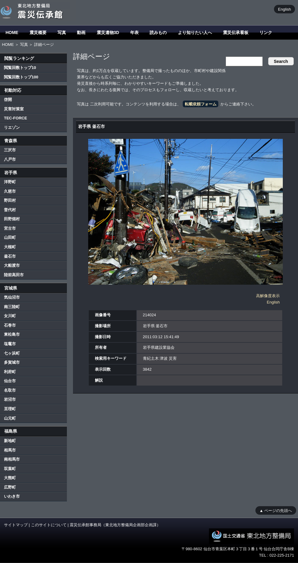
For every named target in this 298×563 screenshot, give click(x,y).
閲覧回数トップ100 (21, 77)
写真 (61, 32)
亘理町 (10, 409)
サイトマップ (16, 525)
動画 (81, 32)
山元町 (10, 418)
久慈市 (10, 191)
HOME (11, 32)
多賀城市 (12, 362)
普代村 (10, 210)
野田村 (10, 200)
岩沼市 (10, 399)
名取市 (10, 390)
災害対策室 (14, 109)
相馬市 (10, 450)
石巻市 (10, 325)
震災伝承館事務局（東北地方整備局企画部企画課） (115, 525)
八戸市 (10, 159)
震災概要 (38, 32)
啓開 (8, 99)
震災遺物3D (108, 32)
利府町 (10, 371)
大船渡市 (12, 265)
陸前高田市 (14, 275)
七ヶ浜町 (12, 353)
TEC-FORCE (15, 118)
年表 (134, 32)
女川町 (10, 316)
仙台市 (10, 381)
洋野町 (10, 182)
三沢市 (10, 150)
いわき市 (12, 496)
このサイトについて (49, 525)
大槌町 (10, 247)
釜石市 (10, 256)
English (284, 9)
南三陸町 (12, 306)
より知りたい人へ (195, 32)
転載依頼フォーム (201, 104)
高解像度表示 (268, 296)
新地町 (10, 440)
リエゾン (12, 127)
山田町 (10, 237)
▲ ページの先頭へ (275, 510)
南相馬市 (12, 459)
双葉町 (10, 468)
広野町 (10, 487)
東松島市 (12, 334)
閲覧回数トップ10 (20, 67)
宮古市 (10, 228)
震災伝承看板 (235, 32)
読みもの (158, 32)
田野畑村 (12, 219)
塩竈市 (10, 344)
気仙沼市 (12, 297)
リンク (265, 32)
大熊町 (10, 477)
